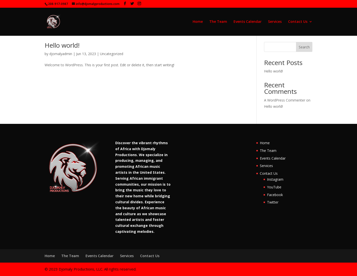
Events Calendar (248, 22)
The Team (218, 22)
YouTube (274, 187)
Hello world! (62, 45)
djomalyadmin (60, 53)
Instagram (275, 179)
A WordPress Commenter (284, 100)
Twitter (272, 202)
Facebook (275, 194)
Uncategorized (111, 53)
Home (198, 22)
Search (304, 47)
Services (275, 22)
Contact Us (297, 22)
